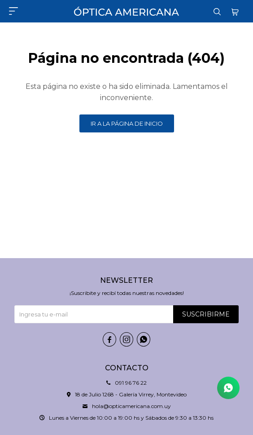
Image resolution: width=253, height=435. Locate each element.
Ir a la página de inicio (127, 123)
